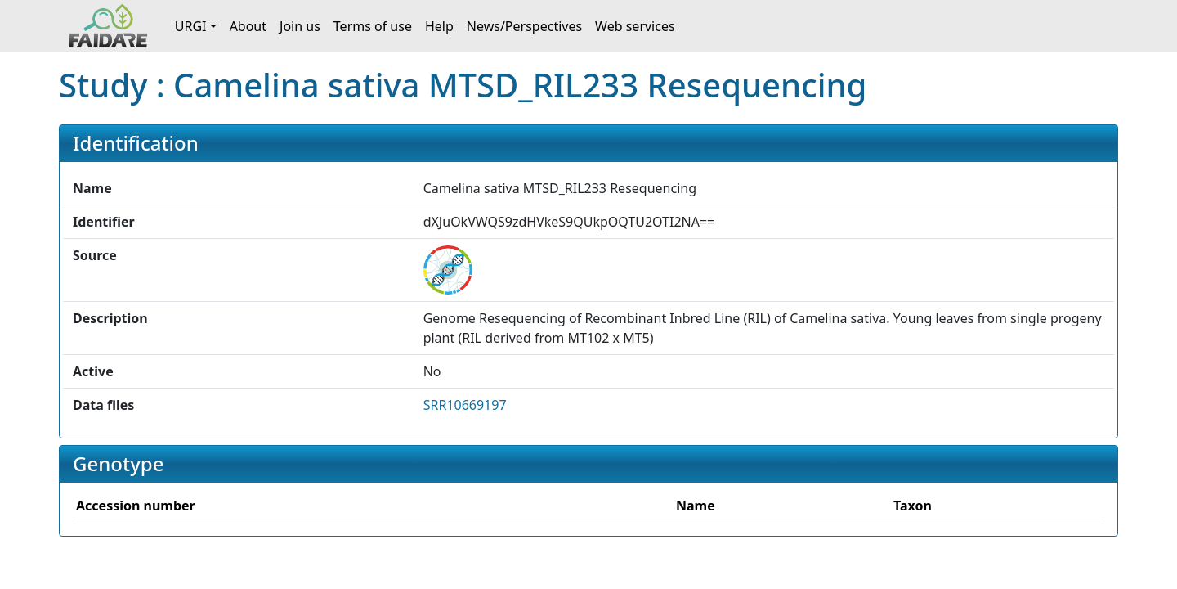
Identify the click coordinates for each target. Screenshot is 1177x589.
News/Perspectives (524, 26)
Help (439, 26)
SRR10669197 (465, 405)
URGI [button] (191, 26)
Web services (635, 26)
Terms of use (372, 26)
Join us (300, 26)
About (248, 26)
